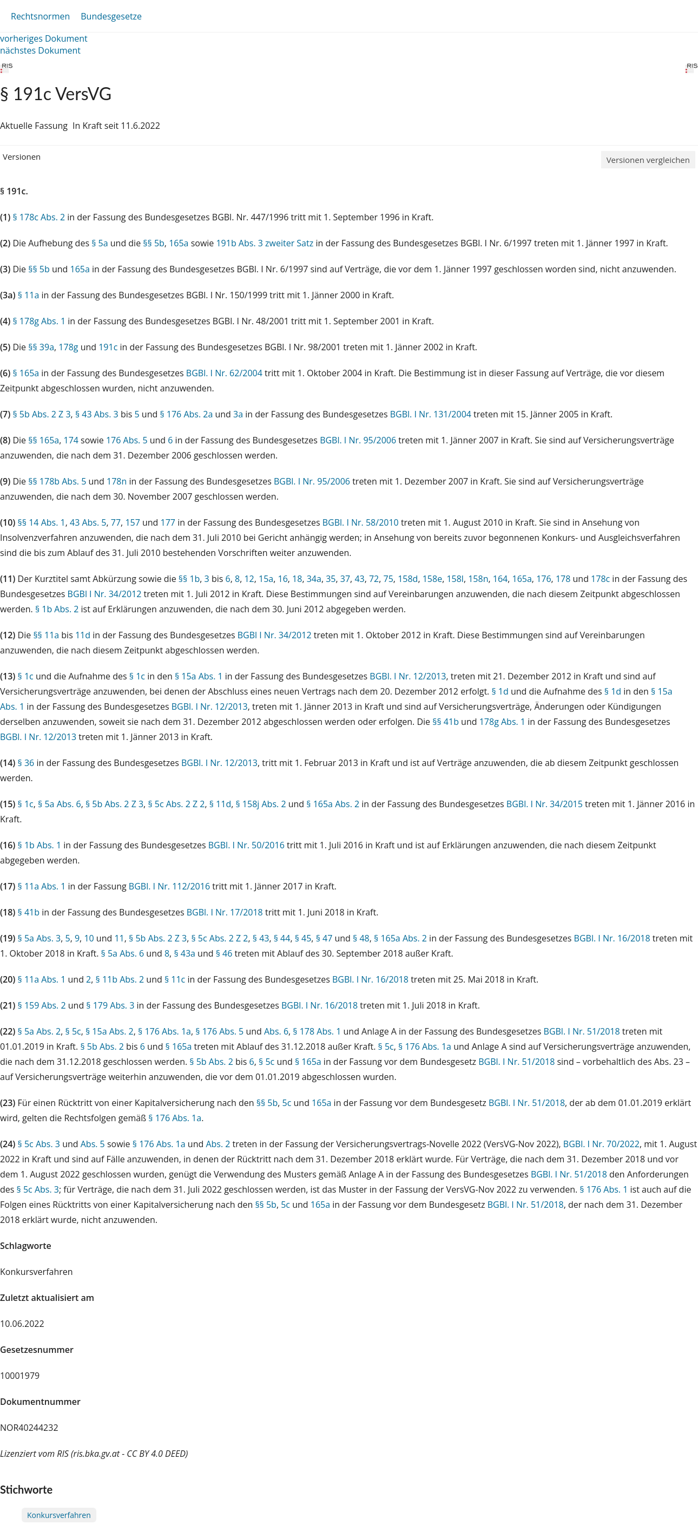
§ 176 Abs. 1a (164, 1031)
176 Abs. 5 (127, 440)
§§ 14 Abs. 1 (41, 522)
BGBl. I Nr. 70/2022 (601, 1144)
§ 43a (184, 953)
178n (117, 481)
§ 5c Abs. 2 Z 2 (176, 804)
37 (345, 579)
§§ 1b (189, 579)
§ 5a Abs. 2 (39, 1031)
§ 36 (26, 763)
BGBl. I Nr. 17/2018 (225, 912)
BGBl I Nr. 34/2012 (105, 594)
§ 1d (499, 691)
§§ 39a (41, 347)
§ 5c (73, 1031)
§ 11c (174, 979)
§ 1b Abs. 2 (57, 609)
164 (500, 579)
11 (119, 938)
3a (238, 414)
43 (359, 579)
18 (297, 579)
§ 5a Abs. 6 (59, 804)
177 (168, 522)
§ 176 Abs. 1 (604, 1189)
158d (408, 579)
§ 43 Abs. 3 (96, 414)
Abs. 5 (93, 1144)
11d (82, 635)
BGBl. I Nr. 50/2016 (246, 845)
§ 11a (28, 295)
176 (543, 579)
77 (116, 522)
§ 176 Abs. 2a (186, 414)
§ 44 (282, 938)
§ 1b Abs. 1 (40, 845)
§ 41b (28, 912)
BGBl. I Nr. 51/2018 (582, 1031)
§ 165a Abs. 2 (332, 804)
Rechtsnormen (40, 16)
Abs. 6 (276, 1031)
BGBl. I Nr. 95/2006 (358, 440)
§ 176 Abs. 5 (219, 1031)
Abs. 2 (218, 1144)
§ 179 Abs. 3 (110, 1005)
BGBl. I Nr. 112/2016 (169, 886)
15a (266, 579)
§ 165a (25, 373)
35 (330, 579)
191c (107, 347)
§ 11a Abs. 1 (42, 886)
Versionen (22, 156)
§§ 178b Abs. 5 (57, 481)
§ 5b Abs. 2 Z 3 (41, 414)
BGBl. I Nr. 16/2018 (612, 938)
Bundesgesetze (111, 16)
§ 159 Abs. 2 (42, 1005)
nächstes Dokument (40, 50)
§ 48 (361, 938)
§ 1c (26, 676)
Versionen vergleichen (648, 159)
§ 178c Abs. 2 (38, 217)
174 (70, 440)
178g (68, 347)
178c (600, 579)
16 (283, 579)
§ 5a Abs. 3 (39, 938)
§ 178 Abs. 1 (317, 1031)
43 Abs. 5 (88, 522)
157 (132, 522)
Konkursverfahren (59, 1515)
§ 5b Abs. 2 (102, 1046)
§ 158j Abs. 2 (260, 804)
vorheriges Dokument (44, 38)
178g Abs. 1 (502, 722)
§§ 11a (46, 635)
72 (374, 579)
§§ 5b (153, 243)
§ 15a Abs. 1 (199, 676)
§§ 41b (445, 722)
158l (454, 579)
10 (89, 938)
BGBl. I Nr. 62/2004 (224, 373)
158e (432, 579)
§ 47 (324, 938)
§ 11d (220, 804)
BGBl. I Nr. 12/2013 (408, 676)
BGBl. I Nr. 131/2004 (430, 414)
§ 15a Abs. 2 (109, 1031)
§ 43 (261, 938)
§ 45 (303, 938)
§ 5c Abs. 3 (39, 1144)
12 (249, 579)
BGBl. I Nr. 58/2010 (360, 522)
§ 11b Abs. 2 (120, 979)
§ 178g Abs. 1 (38, 321)
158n (478, 579)
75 (388, 579)
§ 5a (99, 243)
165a (178, 243)
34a (314, 579)
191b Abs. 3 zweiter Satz (264, 243)
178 (563, 579)
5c (287, 1103)
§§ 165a (43, 440)
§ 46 (224, 953)
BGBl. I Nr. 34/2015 (544, 804)
